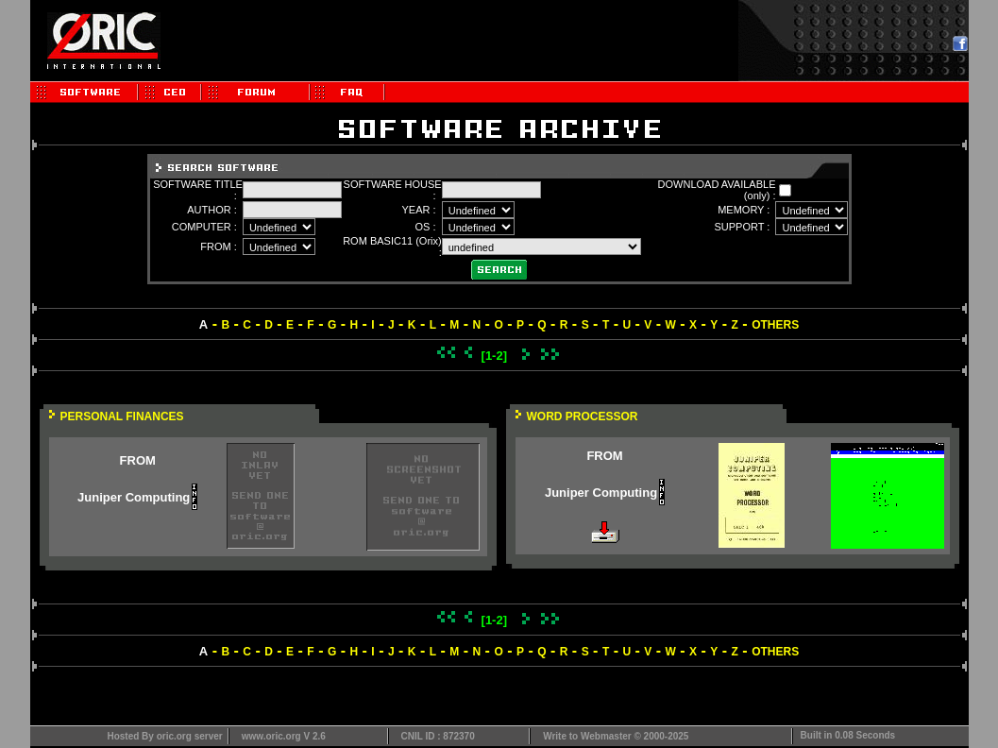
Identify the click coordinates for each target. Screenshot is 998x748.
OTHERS (775, 325)
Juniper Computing (133, 497)
